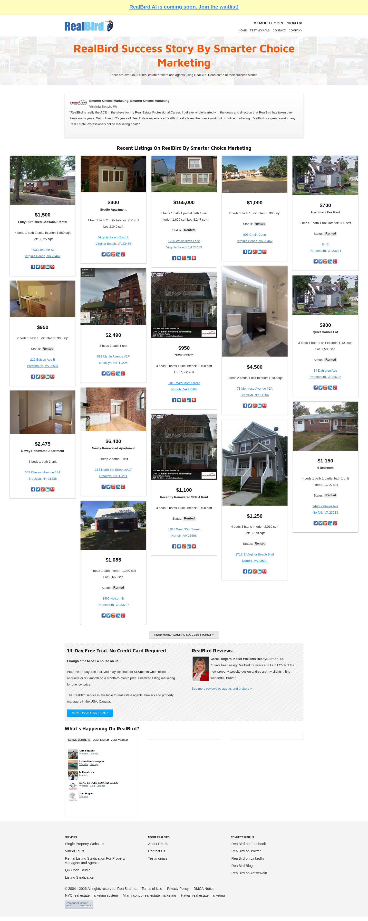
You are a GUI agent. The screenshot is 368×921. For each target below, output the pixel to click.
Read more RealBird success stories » (184, 634)
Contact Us (156, 851)
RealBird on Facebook (248, 844)
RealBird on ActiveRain (249, 873)
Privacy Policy (178, 889)
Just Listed (101, 740)
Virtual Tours (74, 851)
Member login (268, 23)
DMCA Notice (204, 889)
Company (295, 30)
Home (243, 30)
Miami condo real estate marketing (149, 895)
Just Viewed (119, 740)
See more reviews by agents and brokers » (222, 688)
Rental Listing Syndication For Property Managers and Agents (95, 860)
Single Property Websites (84, 844)
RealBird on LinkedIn (247, 858)
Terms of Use (152, 889)
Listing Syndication (79, 877)
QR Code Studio (77, 870)
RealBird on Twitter (246, 851)
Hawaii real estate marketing (203, 895)
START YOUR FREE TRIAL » (90, 712)
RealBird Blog (241, 866)
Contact (279, 30)
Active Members (79, 740)
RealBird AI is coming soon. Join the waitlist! (184, 6)
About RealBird (160, 844)
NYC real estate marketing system (91, 895)
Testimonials (260, 30)
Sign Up (294, 23)
